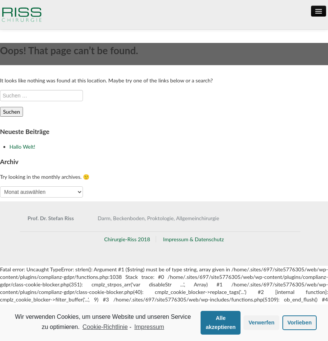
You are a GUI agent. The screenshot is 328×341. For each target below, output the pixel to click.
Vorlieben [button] (299, 323)
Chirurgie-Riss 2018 (127, 239)
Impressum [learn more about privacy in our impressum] (149, 327)
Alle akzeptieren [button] (221, 322)
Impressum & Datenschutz (193, 239)
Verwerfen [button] (261, 323)
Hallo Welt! (22, 146)
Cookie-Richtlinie (105, 327)
